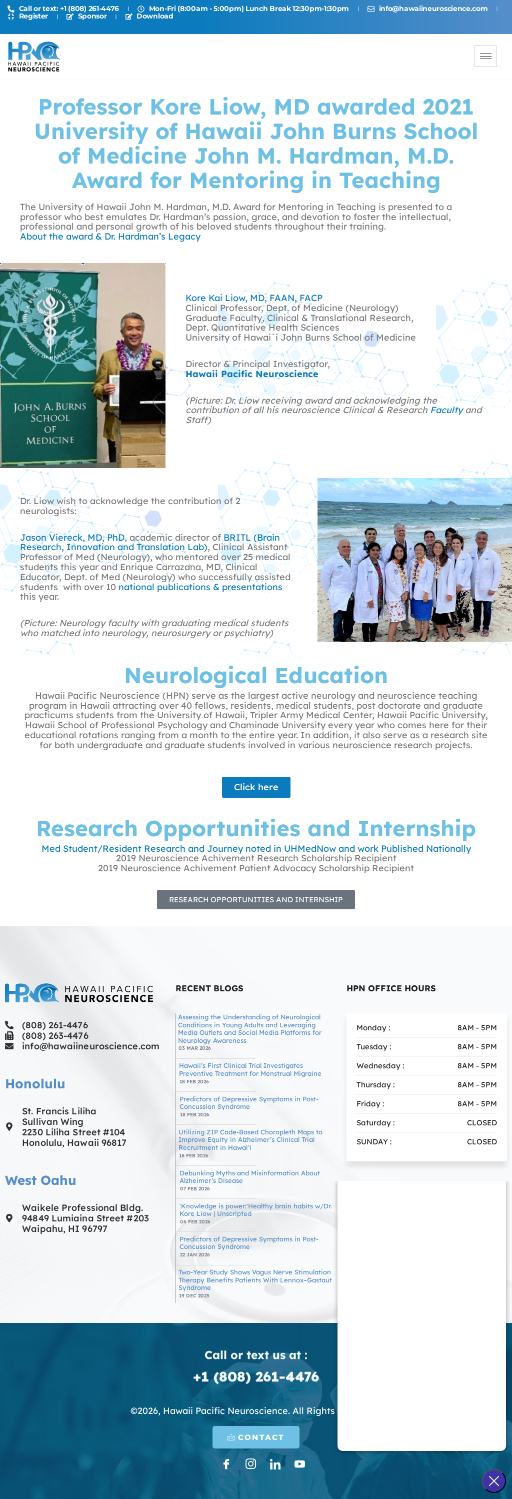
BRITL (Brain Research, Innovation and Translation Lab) (150, 542)
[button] (256, 899)
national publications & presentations (200, 587)
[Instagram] (250, 1463)
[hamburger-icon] (485, 56)
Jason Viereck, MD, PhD (72, 537)
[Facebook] (226, 1463)
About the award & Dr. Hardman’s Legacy (110, 236)
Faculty (446, 410)
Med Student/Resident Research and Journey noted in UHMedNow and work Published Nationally (256, 848)
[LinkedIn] (274, 1463)
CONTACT (256, 1437)
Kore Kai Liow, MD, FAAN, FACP (254, 298)
